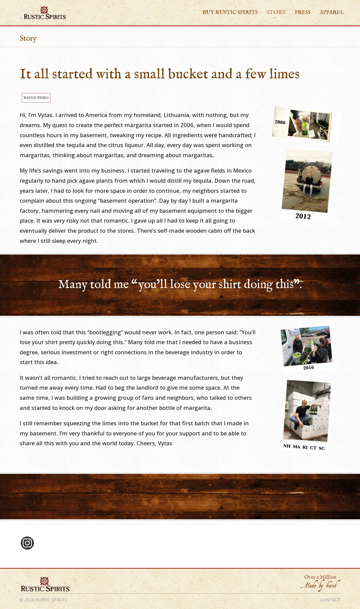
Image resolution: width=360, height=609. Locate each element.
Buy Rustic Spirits (230, 13)
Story (276, 13)
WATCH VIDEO (36, 98)
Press (302, 13)
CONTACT (330, 600)
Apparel (332, 13)
